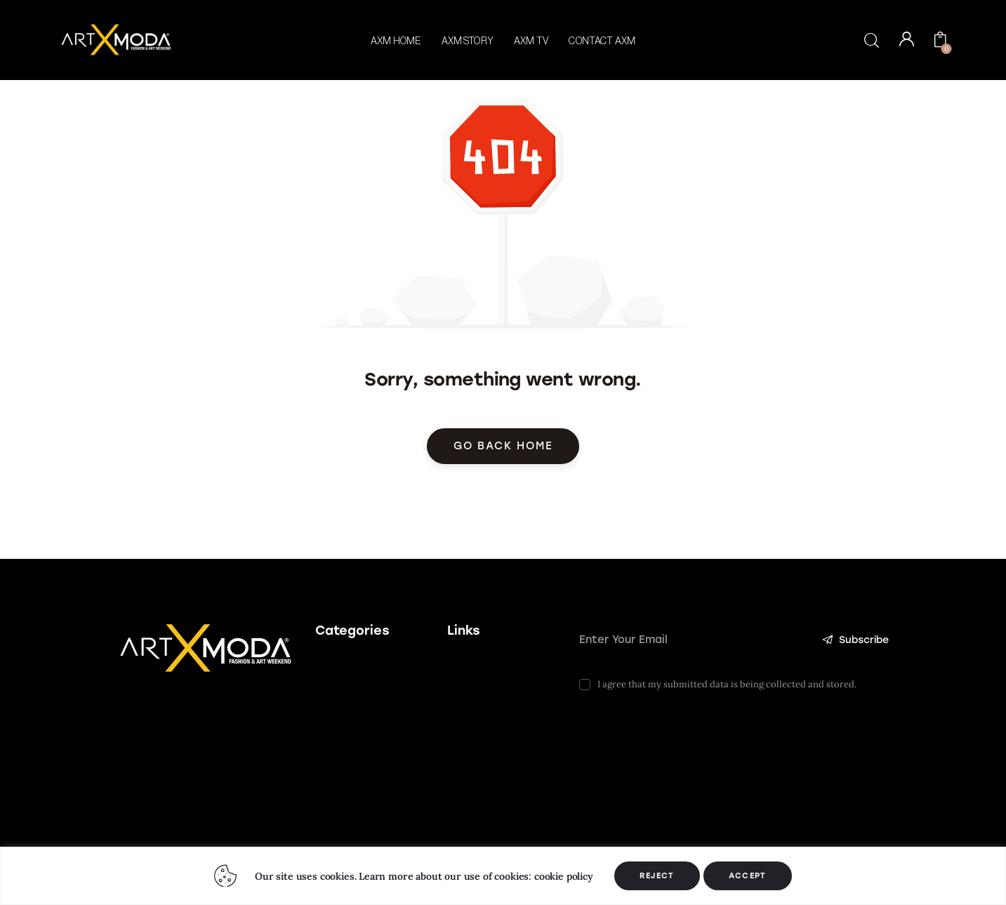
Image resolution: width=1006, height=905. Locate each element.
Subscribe (855, 640)
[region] (503, 876)
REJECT (657, 875)
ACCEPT (748, 875)
